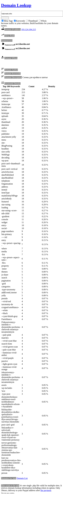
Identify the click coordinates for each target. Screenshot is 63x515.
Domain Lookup (16, 5)
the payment (45, 491)
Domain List (22, 479)
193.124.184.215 (28, 29)
